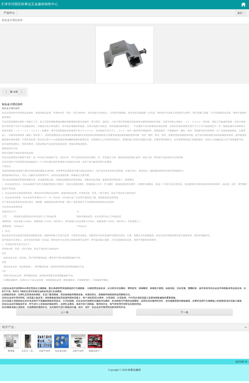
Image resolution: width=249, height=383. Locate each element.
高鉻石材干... (95, 351)
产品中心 (9, 12)
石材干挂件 (44, 351)
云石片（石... (28, 351)
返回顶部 (239, 361)
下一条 (184, 312)
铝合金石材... (61, 351)
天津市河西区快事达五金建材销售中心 (29, 4)
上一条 (65, 312)
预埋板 (11, 351)
